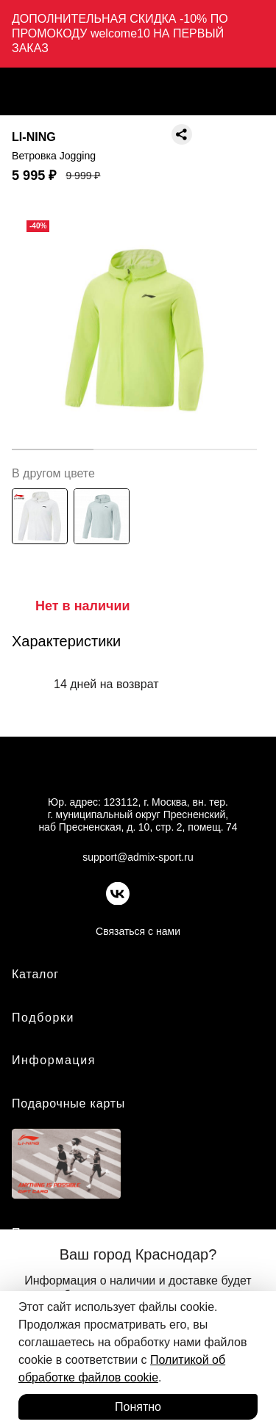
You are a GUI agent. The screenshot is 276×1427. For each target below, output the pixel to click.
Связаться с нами (138, 931)
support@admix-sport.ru (137, 857)
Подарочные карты (68, 1103)
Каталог (35, 974)
